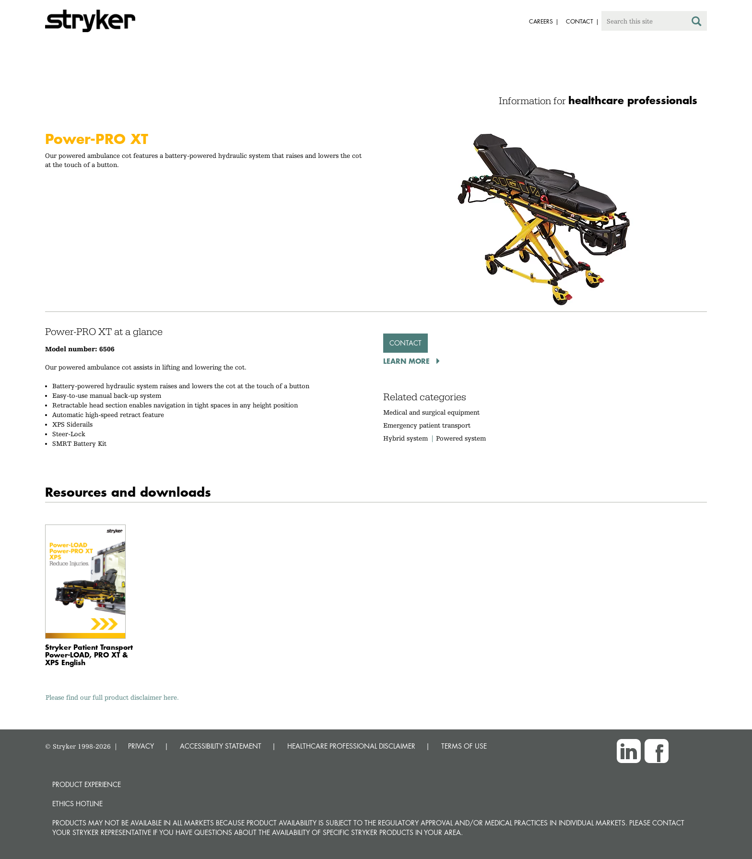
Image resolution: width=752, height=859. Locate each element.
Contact (405, 342)
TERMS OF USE (464, 746)
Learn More (407, 361)
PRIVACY (141, 746)
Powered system (461, 438)
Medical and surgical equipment (431, 412)
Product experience (86, 784)
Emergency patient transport (426, 425)
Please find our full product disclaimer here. (112, 697)
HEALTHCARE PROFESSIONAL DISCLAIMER (351, 746)
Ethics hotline (77, 803)
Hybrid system (405, 438)
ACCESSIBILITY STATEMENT (220, 746)
